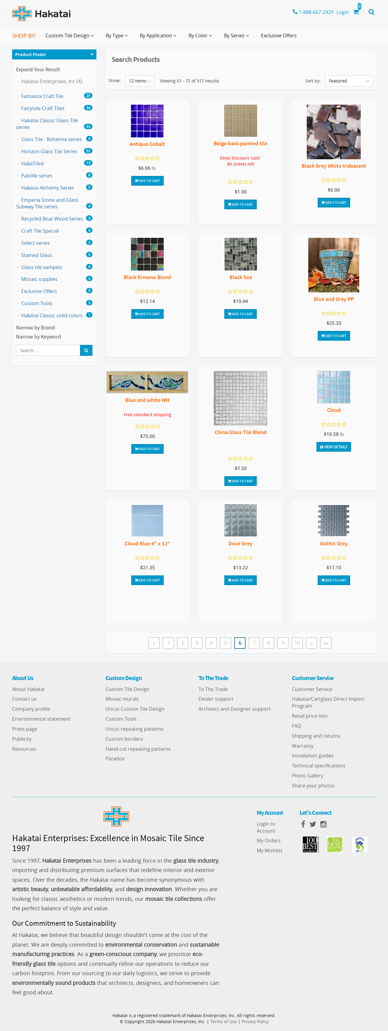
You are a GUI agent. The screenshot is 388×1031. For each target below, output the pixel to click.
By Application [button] (159, 38)
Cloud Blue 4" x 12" (147, 543)
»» (327, 643)
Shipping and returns (316, 736)
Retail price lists (310, 716)
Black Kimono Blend (147, 277)
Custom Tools (121, 719)
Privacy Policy (255, 1021)
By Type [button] (118, 38)
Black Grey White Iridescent (334, 165)
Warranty (302, 746)
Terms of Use (223, 1021)
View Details (333, 446)
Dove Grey (241, 543)
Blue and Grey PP (334, 298)
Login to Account (266, 827)
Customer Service (312, 689)
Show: (115, 80)
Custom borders (124, 739)
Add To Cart (147, 180)
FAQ (296, 726)
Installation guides (313, 756)
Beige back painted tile (240, 143)
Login (342, 12)
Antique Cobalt (147, 143)
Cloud (334, 409)
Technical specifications (319, 766)
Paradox (115, 759)
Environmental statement (41, 719)
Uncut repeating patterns (134, 729)
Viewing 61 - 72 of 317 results (189, 81)
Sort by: (313, 81)
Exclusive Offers (279, 35)
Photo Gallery (307, 776)
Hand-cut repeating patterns (138, 749)
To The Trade (213, 689)
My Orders (269, 840)
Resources (24, 749)
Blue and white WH (147, 399)
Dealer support (216, 699)
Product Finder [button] (30, 54)
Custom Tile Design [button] (70, 38)
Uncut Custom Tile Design (135, 709)
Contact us (24, 699)
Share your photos (313, 786)
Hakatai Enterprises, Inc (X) (51, 81)
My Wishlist (270, 850)
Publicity (22, 739)
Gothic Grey (334, 543)
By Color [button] (201, 38)
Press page (24, 729)
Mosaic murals (122, 699)
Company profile (31, 709)
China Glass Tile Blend (240, 432)
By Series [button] (237, 38)
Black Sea (240, 277)
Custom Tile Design (127, 689)
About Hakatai (28, 689)
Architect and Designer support (235, 709)
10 (298, 643)
